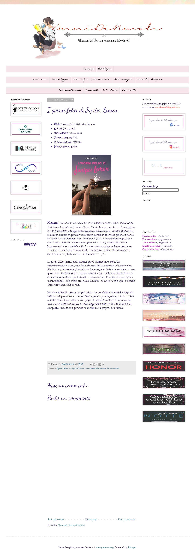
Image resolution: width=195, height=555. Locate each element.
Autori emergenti (123, 80)
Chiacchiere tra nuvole (70, 90)
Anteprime (157, 80)
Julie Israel (90, 368)
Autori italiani (110, 90)
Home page (88, 69)
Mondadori (101, 368)
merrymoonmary (105, 547)
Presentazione (105, 69)
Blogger (132, 547)
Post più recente (56, 519)
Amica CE (142, 80)
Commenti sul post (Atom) (71, 525)
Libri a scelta (129, 90)
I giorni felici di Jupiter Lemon (70, 368)
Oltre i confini (80, 80)
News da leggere (60, 80)
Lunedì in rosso (40, 80)
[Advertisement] (91, 492)
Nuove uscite (92, 90)
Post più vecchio (126, 519)
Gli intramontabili (101, 80)
